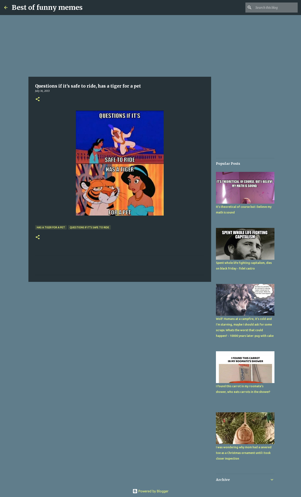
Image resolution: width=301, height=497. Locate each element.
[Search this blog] (276, 8)
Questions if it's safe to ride (89, 227)
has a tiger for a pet (51, 227)
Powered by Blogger (150, 491)
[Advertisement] (120, 46)
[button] (37, 99)
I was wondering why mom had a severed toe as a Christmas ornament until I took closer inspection (244, 453)
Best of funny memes (47, 7)
